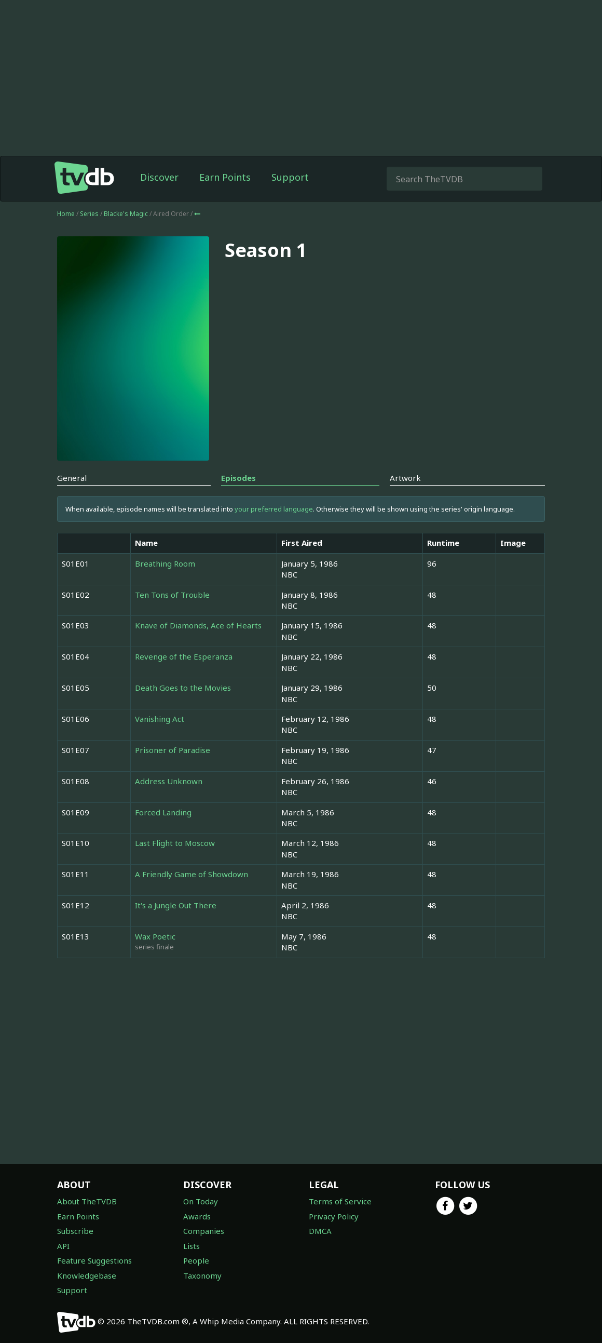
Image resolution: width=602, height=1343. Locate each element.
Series (89, 213)
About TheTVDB (87, 1201)
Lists (191, 1246)
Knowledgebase (86, 1275)
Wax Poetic (155, 936)
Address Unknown (168, 781)
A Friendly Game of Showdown (191, 874)
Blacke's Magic (126, 213)
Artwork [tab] (405, 478)
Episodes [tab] (238, 478)
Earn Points (225, 177)
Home (66, 213)
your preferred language (274, 509)
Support (290, 177)
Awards (197, 1216)
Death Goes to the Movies (183, 687)
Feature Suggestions (94, 1260)
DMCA (320, 1231)
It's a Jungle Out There (175, 905)
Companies (203, 1231)
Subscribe (75, 1231)
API (63, 1246)
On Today (200, 1201)
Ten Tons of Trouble (172, 594)
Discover (159, 177)
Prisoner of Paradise (172, 750)
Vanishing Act (159, 719)
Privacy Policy (334, 1216)
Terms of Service (340, 1201)
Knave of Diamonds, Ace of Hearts (198, 625)
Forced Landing (163, 812)
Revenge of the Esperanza (183, 656)
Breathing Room (165, 563)
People (196, 1260)
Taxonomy (202, 1275)
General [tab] (72, 478)
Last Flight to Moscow (175, 843)
